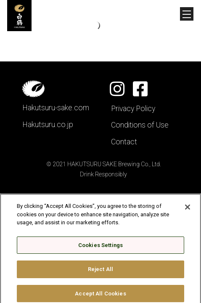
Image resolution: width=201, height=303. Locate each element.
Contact (124, 142)
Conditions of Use (140, 125)
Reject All (100, 271)
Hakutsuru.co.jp (47, 124)
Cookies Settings (100, 247)
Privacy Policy (133, 108)
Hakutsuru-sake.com (55, 108)
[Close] (187, 209)
